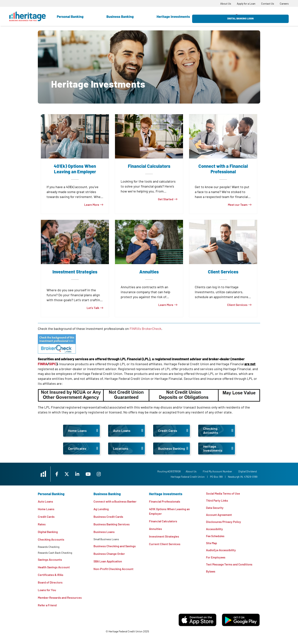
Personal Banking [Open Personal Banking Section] (70, 16)
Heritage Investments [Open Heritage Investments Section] (173, 16)
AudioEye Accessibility (221, 551)
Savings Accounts (50, 559)
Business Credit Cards (108, 516)
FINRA (42, 364)
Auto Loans (45, 501)
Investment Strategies (164, 536)
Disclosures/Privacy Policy (224, 522)
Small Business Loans (106, 539)
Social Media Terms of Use (223, 493)
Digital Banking (48, 532)
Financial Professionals (164, 501)
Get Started (165, 199)
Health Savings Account (54, 567)
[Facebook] (59, 474)
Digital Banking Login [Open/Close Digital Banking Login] (268, 16)
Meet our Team (237, 204)
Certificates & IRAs (50, 574)
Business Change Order (109, 553)
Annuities (155, 529)
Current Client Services (164, 544)
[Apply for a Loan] (246, 4)
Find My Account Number (218, 471)
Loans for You (47, 590)
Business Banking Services (112, 524)
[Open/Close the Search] (237, 16)
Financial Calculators (163, 521)
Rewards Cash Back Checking (55, 552)
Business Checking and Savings (115, 546)
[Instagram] (103, 474)
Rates (42, 524)
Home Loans (46, 509)
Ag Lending (101, 509)
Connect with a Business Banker (115, 501)
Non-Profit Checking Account (113, 569)
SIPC (52, 364)
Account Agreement (219, 515)
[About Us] (225, 4)
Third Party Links (217, 500)
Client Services (237, 304)
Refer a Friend (47, 605)
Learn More (91, 204)
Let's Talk (93, 308)
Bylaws (210, 573)
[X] (70, 474)
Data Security (215, 508)
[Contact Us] (267, 4)
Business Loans (104, 532)
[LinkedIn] (80, 474)
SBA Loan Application (108, 561)
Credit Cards (46, 516)
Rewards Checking (48, 546)
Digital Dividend (248, 471)
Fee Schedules (216, 536)
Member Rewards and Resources (60, 597)
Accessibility (215, 529)
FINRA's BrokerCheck (145, 328)
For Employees (216, 558)
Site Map (211, 544)
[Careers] (284, 4)
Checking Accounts (51, 539)
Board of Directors (50, 582)
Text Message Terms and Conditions (230, 565)
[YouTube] (92, 474)
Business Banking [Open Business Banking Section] (120, 16)
